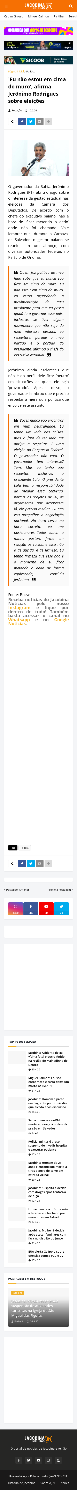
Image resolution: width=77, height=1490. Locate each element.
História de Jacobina (22, 1483)
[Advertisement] (38, 735)
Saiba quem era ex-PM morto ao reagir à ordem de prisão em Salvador (47, 1124)
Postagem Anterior (17, 889)
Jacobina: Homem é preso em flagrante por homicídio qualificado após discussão (47, 1103)
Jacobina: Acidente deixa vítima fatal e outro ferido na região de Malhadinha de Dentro (48, 1059)
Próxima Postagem (59, 889)
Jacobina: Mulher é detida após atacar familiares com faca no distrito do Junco (47, 1234)
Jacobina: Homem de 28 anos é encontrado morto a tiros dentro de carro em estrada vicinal (47, 1169)
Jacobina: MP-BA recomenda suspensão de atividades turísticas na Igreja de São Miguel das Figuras (34, 1308)
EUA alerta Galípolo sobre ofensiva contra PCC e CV (46, 1254)
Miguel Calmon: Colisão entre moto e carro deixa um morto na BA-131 (48, 1082)
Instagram (19, 607)
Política (30, 71)
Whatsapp (19, 620)
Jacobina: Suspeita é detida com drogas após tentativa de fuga (47, 1192)
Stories (64, 1483)
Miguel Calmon (38, 16)
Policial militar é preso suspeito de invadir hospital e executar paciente (48, 1145)
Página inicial (16, 71)
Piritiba (59, 16)
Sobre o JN (47, 1483)
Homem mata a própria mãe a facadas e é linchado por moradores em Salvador (48, 1213)
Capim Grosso (13, 16)
